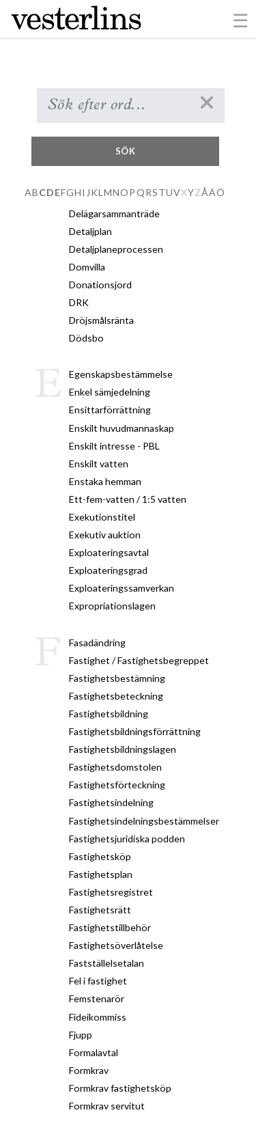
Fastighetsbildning (108, 713)
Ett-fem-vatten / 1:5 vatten (127, 499)
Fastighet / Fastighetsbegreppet (139, 660)
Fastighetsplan (100, 874)
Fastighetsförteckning (117, 784)
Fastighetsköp (100, 856)
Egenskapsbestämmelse (121, 374)
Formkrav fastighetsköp (120, 1088)
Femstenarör (96, 998)
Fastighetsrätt (100, 909)
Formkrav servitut (107, 1106)
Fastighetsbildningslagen (122, 749)
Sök (125, 151)
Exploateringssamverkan (121, 588)
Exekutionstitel (102, 517)
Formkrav (89, 1070)
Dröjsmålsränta (101, 320)
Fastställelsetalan (106, 963)
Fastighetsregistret (111, 892)
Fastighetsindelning (111, 802)
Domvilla (87, 267)
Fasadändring (97, 642)
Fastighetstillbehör (110, 927)
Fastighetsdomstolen (115, 767)
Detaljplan (90, 231)
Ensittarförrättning (110, 409)
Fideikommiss (97, 1017)
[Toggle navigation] (241, 19)
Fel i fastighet (98, 980)
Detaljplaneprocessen (116, 249)
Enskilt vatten (98, 463)
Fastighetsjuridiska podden (127, 838)
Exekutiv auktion (105, 534)
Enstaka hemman (105, 481)
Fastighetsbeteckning (116, 696)
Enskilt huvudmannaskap (121, 428)
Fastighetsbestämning (117, 678)
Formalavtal (93, 1052)
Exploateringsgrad (108, 570)
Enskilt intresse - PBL (114, 446)
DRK (79, 302)
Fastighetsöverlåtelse (116, 945)
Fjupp (80, 1034)
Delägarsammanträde (114, 213)
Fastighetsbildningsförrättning (135, 731)
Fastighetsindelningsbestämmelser (144, 821)
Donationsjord (100, 284)
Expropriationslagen (112, 605)
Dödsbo (86, 338)
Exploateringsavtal (109, 552)
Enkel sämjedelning (109, 392)
